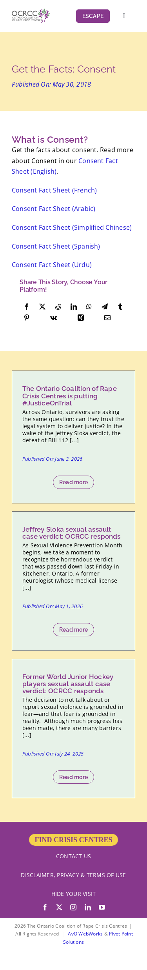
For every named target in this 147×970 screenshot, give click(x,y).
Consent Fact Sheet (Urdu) (52, 264)
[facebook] (45, 907)
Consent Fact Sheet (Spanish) (56, 246)
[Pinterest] (27, 317)
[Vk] (53, 317)
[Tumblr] (120, 307)
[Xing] (81, 317)
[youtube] (102, 907)
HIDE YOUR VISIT (73, 893)
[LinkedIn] (74, 307)
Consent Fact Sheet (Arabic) (53, 208)
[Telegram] (105, 307)
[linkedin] (88, 907)
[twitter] (59, 907)
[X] (42, 307)
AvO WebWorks (85, 933)
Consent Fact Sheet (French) (54, 190)
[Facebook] (27, 307)
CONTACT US (73, 856)
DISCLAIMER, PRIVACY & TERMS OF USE (73, 875)
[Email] (107, 317)
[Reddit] (58, 307)
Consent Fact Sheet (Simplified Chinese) (72, 227)
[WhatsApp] (89, 307)
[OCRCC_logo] (31, 11)
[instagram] (73, 907)
